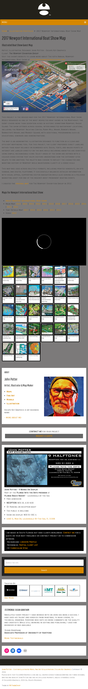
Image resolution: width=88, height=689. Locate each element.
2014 (84, 204)
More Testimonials (13, 638)
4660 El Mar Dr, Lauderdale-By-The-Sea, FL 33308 (31, 519)
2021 (44, 204)
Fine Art (11, 395)
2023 (31, 204)
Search (44, 570)
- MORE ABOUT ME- (13, 417)
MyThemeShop (14, 685)
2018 (57, 204)
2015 (77, 204)
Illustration (13, 403)
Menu (4, 22)
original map (22, 183)
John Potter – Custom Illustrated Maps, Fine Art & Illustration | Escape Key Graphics (36, 669)
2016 (70, 204)
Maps (9, 391)
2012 (15, 207)
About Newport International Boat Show (26, 201)
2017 (64, 204)
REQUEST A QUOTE (44, 436)
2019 (51, 204)
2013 (9, 207)
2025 (18, 204)
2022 (38, 204)
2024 (25, 204)
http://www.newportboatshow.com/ (47, 59)
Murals (10, 399)
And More (9, 598)
